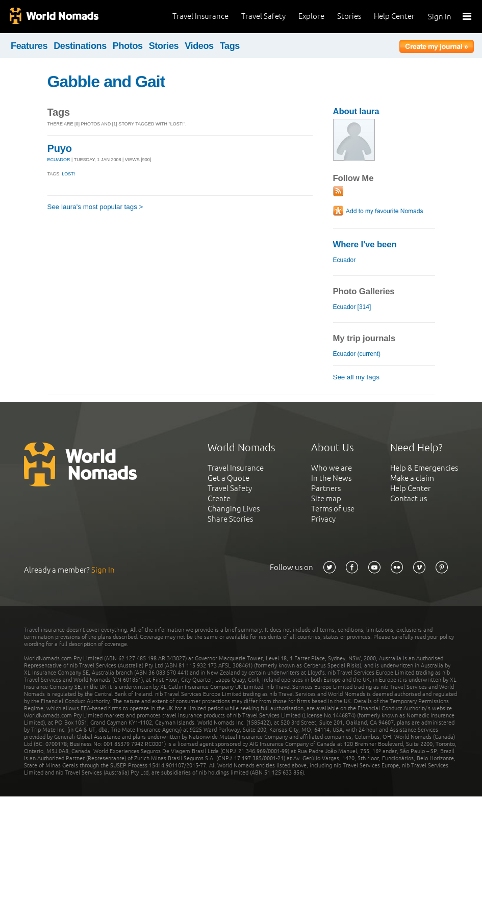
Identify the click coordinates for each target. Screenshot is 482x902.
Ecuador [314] (352, 307)
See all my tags (356, 377)
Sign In (439, 16)
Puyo (59, 148)
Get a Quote (228, 478)
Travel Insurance (200, 16)
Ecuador (344, 260)
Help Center (394, 16)
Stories (349, 16)
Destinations (80, 46)
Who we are (331, 467)
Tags (230, 46)
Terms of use (332, 508)
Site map (326, 498)
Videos (199, 46)
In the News (331, 478)
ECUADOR (58, 159)
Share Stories (230, 518)
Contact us (408, 498)
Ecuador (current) (357, 353)
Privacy (323, 518)
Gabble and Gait (106, 81)
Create (219, 498)
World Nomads (53, 16)
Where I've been (365, 244)
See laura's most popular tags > (95, 207)
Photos (128, 46)
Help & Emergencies (424, 467)
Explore (311, 16)
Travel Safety (263, 16)
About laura (356, 111)
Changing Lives (234, 508)
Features (29, 46)
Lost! (68, 173)
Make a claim (412, 478)
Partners (326, 488)
